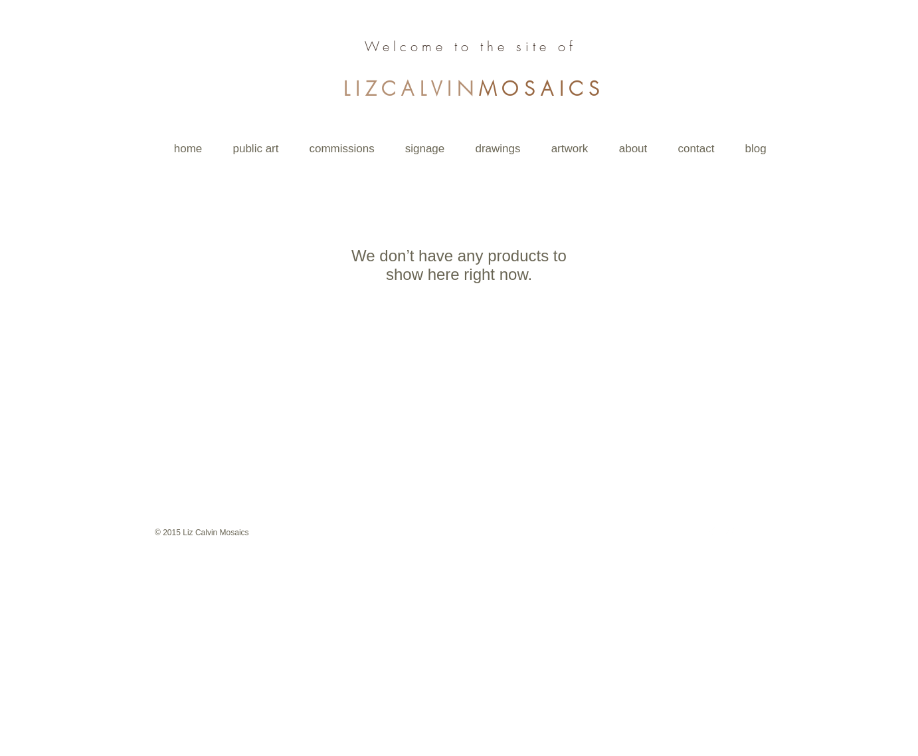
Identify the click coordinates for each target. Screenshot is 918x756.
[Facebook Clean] (712, 532)
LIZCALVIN (410, 89)
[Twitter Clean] (729, 532)
